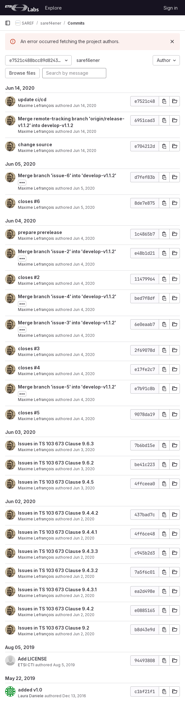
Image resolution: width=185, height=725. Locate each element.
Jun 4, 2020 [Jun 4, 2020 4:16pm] (84, 399)
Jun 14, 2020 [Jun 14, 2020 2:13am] (84, 150)
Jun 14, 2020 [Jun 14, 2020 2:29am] (84, 105)
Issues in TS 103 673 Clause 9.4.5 (56, 482)
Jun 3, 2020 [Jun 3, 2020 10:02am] (84, 449)
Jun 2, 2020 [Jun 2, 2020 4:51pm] (83, 519)
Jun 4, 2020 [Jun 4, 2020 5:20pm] (84, 264)
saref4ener (88, 60)
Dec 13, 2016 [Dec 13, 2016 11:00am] (74, 695)
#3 (37, 348)
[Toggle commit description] (22, 182)
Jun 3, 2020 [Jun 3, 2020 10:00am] (84, 468)
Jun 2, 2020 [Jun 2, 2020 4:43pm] (83, 576)
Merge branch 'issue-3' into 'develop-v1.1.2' (67, 322)
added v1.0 (30, 689)
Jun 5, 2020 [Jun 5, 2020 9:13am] (84, 188)
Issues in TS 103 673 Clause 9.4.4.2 (58, 513)
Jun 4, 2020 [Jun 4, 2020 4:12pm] (84, 418)
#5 (37, 412)
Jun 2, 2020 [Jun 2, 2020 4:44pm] (83, 557)
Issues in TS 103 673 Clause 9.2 (53, 628)
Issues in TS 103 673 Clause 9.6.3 (56, 443)
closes (26, 201)
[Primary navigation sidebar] (8, 23)
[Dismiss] (172, 41)
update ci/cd (32, 99)
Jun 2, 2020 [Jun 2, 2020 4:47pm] (83, 538)
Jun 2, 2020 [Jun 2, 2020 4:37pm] (83, 633)
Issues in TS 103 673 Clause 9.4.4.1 (57, 532)
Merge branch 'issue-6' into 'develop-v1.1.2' (67, 175)
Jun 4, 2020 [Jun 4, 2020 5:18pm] (84, 283)
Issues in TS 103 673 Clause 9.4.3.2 (58, 570)
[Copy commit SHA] (164, 101)
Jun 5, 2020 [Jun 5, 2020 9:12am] (84, 207)
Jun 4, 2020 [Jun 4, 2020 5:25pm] (84, 238)
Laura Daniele (31, 695)
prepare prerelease (40, 232)
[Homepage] (22, 8)
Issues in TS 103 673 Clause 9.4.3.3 (58, 551)
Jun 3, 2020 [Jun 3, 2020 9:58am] (84, 488)
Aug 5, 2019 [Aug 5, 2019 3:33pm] (64, 664)
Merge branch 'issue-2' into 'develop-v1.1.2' (67, 251)
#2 (37, 277)
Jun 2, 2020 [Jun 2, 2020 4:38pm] (83, 614)
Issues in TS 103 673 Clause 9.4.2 (56, 608)
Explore (53, 8)
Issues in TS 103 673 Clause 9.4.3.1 (57, 589)
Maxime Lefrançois (36, 105)
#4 (37, 367)
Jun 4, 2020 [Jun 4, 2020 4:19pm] (84, 373)
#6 (37, 201)
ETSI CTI (26, 664)
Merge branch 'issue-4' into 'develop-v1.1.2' (67, 296)
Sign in (171, 8)
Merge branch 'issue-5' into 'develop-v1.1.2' (67, 386)
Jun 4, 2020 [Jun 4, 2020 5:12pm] (84, 354)
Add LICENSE (32, 658)
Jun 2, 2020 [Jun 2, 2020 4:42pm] (83, 595)
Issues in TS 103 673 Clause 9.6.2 (56, 462)
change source (35, 144)
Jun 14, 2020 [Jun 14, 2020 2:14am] (84, 131)
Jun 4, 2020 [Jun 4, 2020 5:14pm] (84, 309)
